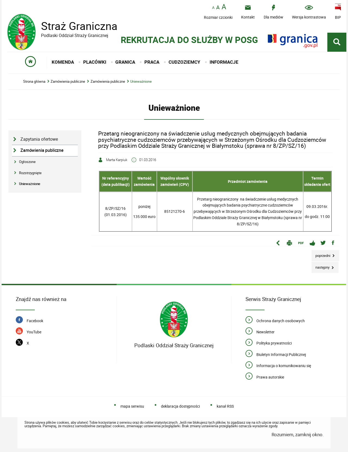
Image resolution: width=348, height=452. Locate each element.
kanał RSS (225, 406)
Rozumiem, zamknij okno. (298, 434)
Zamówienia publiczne (68, 81)
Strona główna (34, 81)
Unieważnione (141, 81)
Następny (321, 266)
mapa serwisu (132, 406)
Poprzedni (321, 254)
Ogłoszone (27, 161)
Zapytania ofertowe (39, 139)
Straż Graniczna (75, 26)
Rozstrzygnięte (30, 172)
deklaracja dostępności (180, 406)
